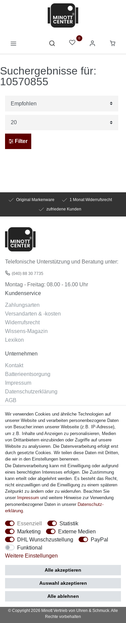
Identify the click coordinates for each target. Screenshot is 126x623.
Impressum (18, 383)
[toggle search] (52, 45)
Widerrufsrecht (22, 322)
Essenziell (29, 523)
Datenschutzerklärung (31, 391)
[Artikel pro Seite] (61, 123)
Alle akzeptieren (63, 570)
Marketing (29, 531)
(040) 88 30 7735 (27, 273)
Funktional (29, 547)
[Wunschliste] (72, 43)
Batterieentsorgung (27, 374)
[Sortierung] (61, 103)
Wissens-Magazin (26, 331)
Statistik (68, 523)
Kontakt (14, 365)
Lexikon (14, 340)
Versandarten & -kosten (33, 313)
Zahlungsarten (22, 305)
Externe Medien (77, 531)
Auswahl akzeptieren (63, 583)
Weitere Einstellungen (31, 556)
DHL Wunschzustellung (45, 539)
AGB (10, 400)
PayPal (99, 539)
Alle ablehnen (63, 596)
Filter (18, 141)
